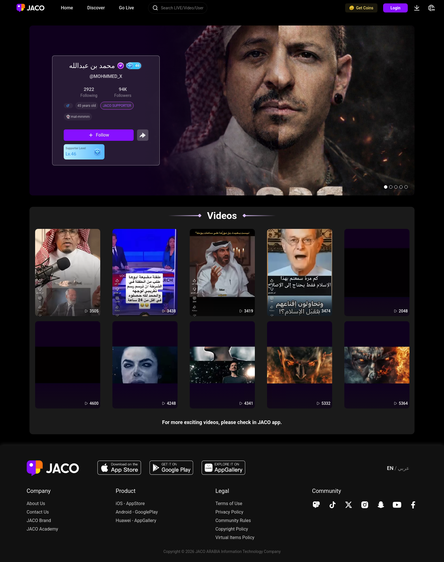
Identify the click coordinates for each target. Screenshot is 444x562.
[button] (385, 187)
